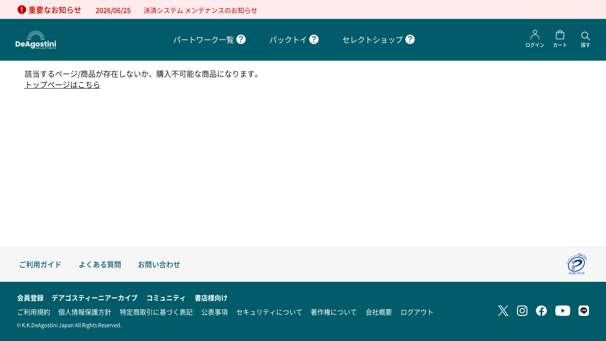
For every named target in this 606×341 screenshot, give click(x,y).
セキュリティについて (269, 311)
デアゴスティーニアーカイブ (95, 297)
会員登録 (30, 297)
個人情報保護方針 (84, 311)
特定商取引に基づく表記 (156, 311)
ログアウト (417, 311)
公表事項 (214, 311)
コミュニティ (166, 297)
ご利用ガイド (40, 264)
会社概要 (378, 311)
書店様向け (211, 297)
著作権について (334, 311)
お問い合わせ (159, 264)
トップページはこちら (62, 84)
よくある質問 (100, 264)
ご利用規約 (33, 311)
